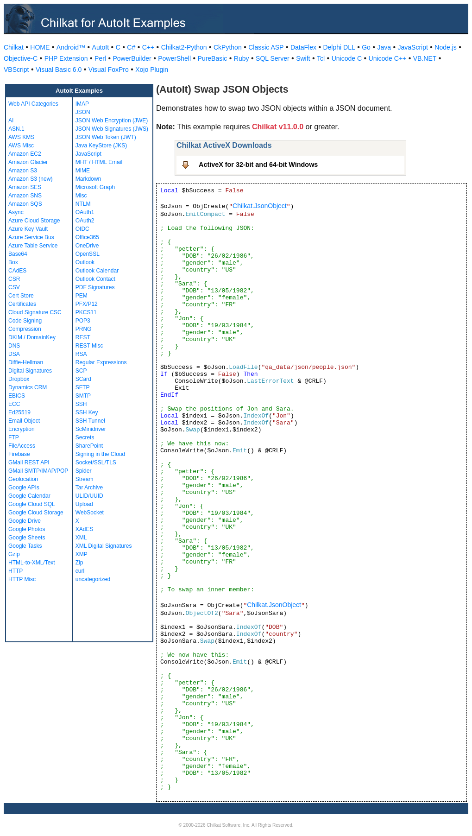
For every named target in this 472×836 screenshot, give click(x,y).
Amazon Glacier (28, 162)
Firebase (19, 454)
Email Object (24, 421)
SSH (81, 404)
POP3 (83, 320)
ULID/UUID (89, 496)
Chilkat (14, 47)
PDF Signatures (95, 287)
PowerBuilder (132, 58)
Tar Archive (89, 487)
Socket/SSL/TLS (96, 462)
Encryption (21, 429)
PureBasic (212, 58)
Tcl (321, 58)
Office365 (87, 237)
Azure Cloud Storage (34, 220)
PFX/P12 (87, 304)
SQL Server (272, 58)
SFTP (83, 387)
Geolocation (23, 479)
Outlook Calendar (97, 270)
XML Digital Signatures (104, 546)
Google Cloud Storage (35, 512)
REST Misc (89, 345)
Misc (81, 195)
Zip (79, 562)
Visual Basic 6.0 (59, 69)
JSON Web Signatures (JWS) (112, 129)
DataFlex (303, 47)
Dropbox (18, 379)
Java (384, 47)
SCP (81, 370)
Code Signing (25, 320)
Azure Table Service (33, 245)
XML (81, 537)
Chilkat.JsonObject (260, 205)
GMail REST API (28, 462)
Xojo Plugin (151, 69)
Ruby (241, 58)
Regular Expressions (101, 362)
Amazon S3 (22, 170)
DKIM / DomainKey (32, 337)
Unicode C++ (388, 58)
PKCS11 (86, 312)
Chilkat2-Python (184, 47)
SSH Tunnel (90, 421)
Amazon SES (24, 187)
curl (80, 571)
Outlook (85, 262)
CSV (14, 287)
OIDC (82, 229)
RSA (81, 354)
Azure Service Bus (31, 237)
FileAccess (21, 446)
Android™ (71, 47)
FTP (13, 437)
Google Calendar (29, 496)
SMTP (83, 396)
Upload (84, 504)
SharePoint (89, 446)
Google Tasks (25, 546)
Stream (85, 479)
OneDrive (87, 245)
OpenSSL (88, 254)
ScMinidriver (91, 429)
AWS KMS (21, 137)
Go (366, 47)
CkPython (228, 47)
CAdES (17, 270)
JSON (83, 112)
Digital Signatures (30, 370)
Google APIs (23, 487)
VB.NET (425, 58)
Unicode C (347, 58)
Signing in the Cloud (100, 454)
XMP (82, 554)
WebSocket (90, 512)
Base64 (17, 254)
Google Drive (24, 521)
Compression (24, 329)
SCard (83, 379)
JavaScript (413, 47)
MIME (83, 170)
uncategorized (93, 579)
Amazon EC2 (24, 154)
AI (10, 120)
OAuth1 (85, 212)
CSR (14, 279)
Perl (100, 58)
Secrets (85, 437)
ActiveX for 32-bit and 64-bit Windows (258, 164)
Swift (303, 58)
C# (131, 47)
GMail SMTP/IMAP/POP (38, 471)
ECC (14, 404)
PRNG (84, 329)
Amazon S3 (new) (30, 179)
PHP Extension (66, 58)
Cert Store (21, 295)
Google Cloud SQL (31, 504)
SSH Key (87, 412)
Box (13, 262)
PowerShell (174, 58)
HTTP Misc (22, 579)
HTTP (15, 571)
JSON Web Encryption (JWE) (112, 120)
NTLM (83, 204)
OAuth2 (85, 220)
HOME (40, 47)
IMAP (82, 104)
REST (83, 337)
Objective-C (21, 58)
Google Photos (26, 529)
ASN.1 (16, 129)
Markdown (88, 179)
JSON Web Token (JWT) (106, 137)
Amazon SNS (25, 195)
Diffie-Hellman (25, 362)
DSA (14, 354)
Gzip (14, 554)
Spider (84, 471)
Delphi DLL (339, 47)
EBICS (16, 396)
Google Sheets (26, 537)
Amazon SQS (25, 204)
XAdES (85, 529)
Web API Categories (33, 104)
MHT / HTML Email (99, 162)
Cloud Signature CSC (35, 312)
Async (16, 212)
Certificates (22, 304)
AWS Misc (21, 145)
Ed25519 (19, 412)
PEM (82, 295)
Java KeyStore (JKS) (101, 145)
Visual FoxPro (108, 69)
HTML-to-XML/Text (31, 562)
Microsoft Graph (95, 187)
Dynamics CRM (27, 387)
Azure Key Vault (28, 229)
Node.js (445, 47)
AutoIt (100, 47)
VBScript (16, 69)
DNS (14, 345)
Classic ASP (265, 47)
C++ (148, 47)
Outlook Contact (95, 279)
